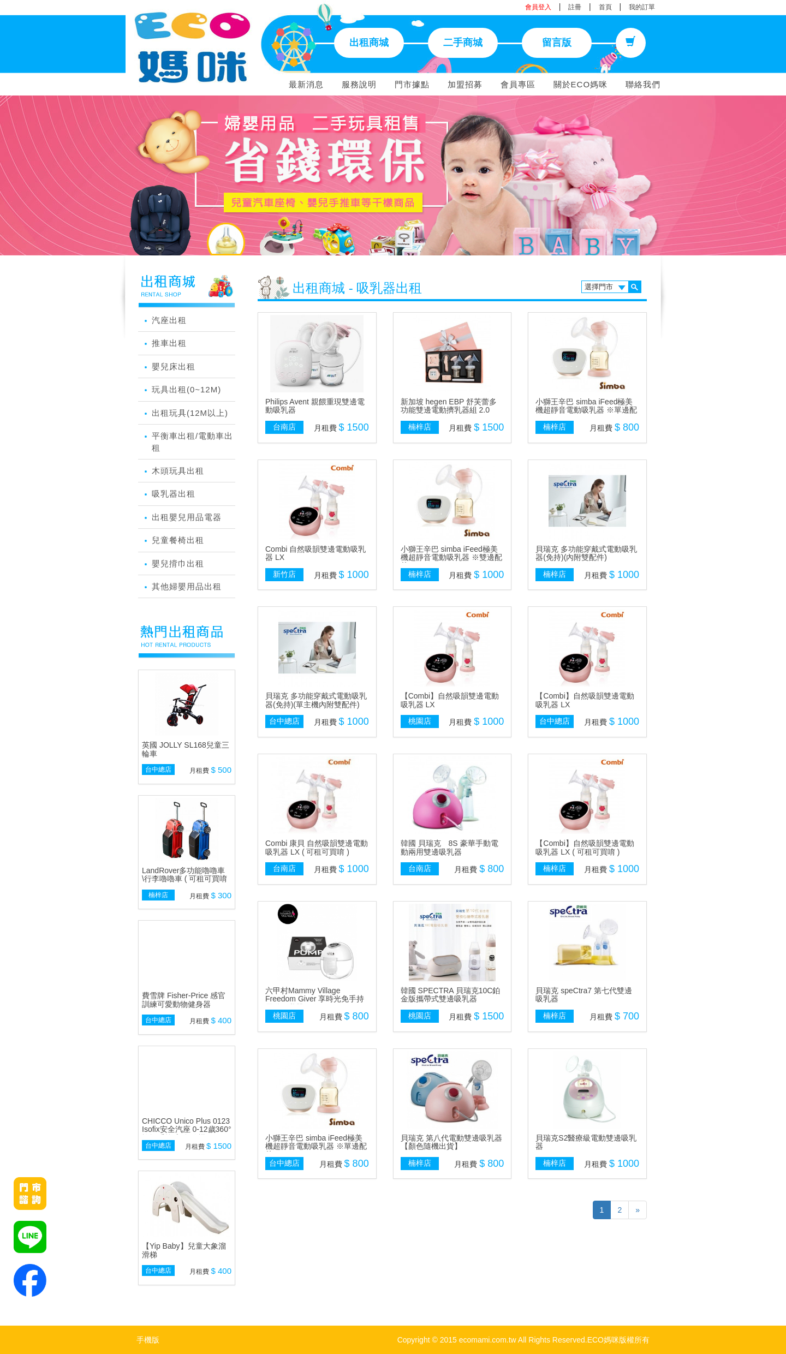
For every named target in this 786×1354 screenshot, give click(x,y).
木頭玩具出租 (178, 470)
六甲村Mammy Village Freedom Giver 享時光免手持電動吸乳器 (314, 999)
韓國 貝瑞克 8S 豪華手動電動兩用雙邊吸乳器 (449, 847)
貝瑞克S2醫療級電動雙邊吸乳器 (585, 1142)
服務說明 (359, 84)
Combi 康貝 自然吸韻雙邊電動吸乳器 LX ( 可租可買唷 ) (316, 847)
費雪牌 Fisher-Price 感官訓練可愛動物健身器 (183, 999)
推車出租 (169, 343)
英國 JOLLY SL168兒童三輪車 (185, 749)
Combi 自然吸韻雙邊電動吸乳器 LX (315, 553)
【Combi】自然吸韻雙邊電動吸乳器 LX (450, 699)
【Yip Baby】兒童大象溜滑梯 (184, 1250)
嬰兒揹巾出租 (178, 563)
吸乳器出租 (173, 493)
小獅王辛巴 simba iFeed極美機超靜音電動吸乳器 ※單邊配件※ (586, 410)
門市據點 (412, 84)
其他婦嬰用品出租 (187, 586)
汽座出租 (169, 320)
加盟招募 (465, 84)
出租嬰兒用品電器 (187, 517)
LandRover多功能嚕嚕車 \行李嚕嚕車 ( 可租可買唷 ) (184, 879)
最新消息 (306, 84)
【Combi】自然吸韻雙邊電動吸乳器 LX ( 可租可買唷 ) (584, 847)
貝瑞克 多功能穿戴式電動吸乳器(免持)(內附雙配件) (586, 553)
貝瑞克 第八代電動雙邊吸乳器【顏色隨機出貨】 (451, 1142)
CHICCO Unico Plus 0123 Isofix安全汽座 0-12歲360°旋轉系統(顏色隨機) (186, 1129)
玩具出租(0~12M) (186, 389)
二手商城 (463, 42)
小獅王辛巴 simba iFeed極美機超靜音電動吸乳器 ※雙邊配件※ (451, 557)
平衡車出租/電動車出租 (192, 441)
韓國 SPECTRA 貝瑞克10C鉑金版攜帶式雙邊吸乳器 (451, 994)
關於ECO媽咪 (580, 84)
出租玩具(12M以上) (190, 412)
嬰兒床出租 (173, 366)
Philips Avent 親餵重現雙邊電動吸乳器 (315, 405)
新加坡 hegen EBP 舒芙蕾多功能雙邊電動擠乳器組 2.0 (449, 405)
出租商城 (369, 42)
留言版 (556, 42)
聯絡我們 (643, 84)
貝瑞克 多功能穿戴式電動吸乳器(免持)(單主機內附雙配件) (316, 699)
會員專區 (518, 84)
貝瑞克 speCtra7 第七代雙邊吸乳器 (583, 994)
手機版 (147, 1339)
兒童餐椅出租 (178, 540)
